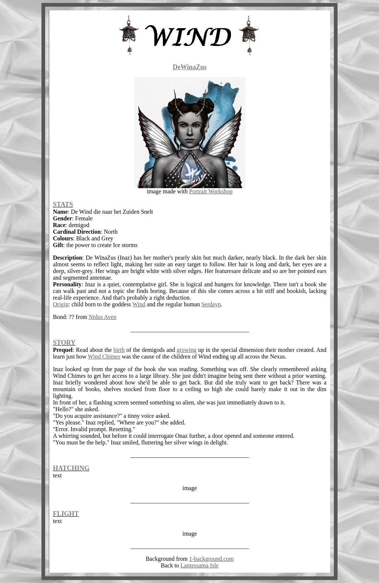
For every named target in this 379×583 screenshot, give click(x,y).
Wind (139, 304)
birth (119, 350)
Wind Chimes (104, 356)
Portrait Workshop (210, 191)
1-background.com (211, 559)
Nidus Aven (102, 317)
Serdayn (211, 304)
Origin (60, 304)
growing (186, 350)
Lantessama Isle (200, 565)
